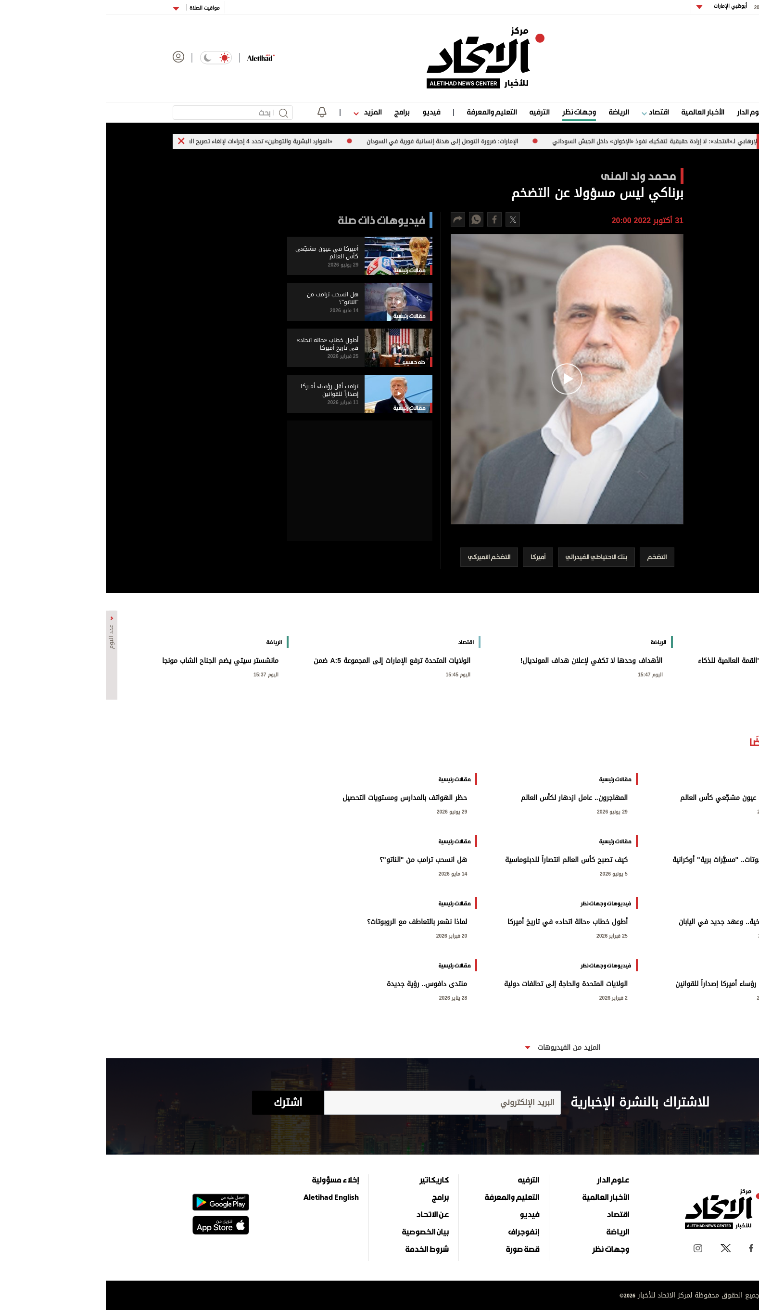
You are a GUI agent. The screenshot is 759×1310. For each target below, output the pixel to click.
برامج (296, 111)
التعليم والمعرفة (386, 111)
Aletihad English (225, 1197)
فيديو (325, 111)
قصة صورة (416, 1249)
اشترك (182, 1103)
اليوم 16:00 (736, 673)
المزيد (262, 111)
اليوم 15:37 (160, 673)
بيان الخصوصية (319, 1231)
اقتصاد (549, 111)
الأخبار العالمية (597, 111)
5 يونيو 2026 (668, 873)
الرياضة (513, 111)
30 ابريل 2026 (667, 935)
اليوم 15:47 (544, 673)
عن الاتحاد (326, 1214)
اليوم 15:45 (352, 673)
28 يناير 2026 (347, 997)
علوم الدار (645, 111)
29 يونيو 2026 (666, 810)
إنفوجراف (418, 1231)
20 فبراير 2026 (346, 935)
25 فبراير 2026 (506, 935)
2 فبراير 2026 (507, 997)
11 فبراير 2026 (666, 997)
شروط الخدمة (321, 1249)
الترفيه (433, 111)
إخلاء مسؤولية (229, 1179)
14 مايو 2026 (347, 873)
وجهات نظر (473, 111)
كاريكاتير (328, 1179)
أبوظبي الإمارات (624, 6)
